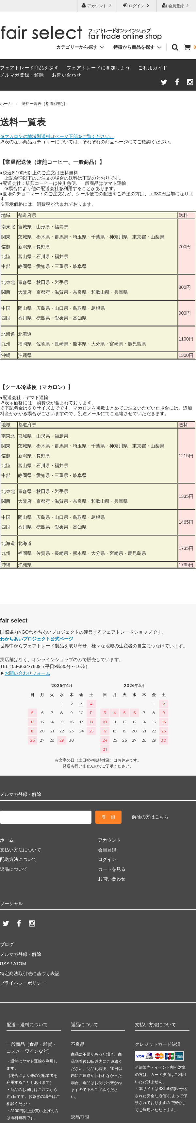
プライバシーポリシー (23, 983)
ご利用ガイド (153, 67)
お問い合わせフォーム (27, 673)
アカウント (97, 5)
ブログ (7, 944)
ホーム (6, 103)
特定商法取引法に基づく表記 (29, 973)
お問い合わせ (66, 75)
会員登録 (176, 5)
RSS (4, 963)
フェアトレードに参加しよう (98, 67)
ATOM (19, 963)
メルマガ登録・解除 (22, 75)
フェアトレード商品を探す (29, 67)
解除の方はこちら (150, 816)
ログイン (136, 5)
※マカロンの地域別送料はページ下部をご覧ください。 (57, 136)
